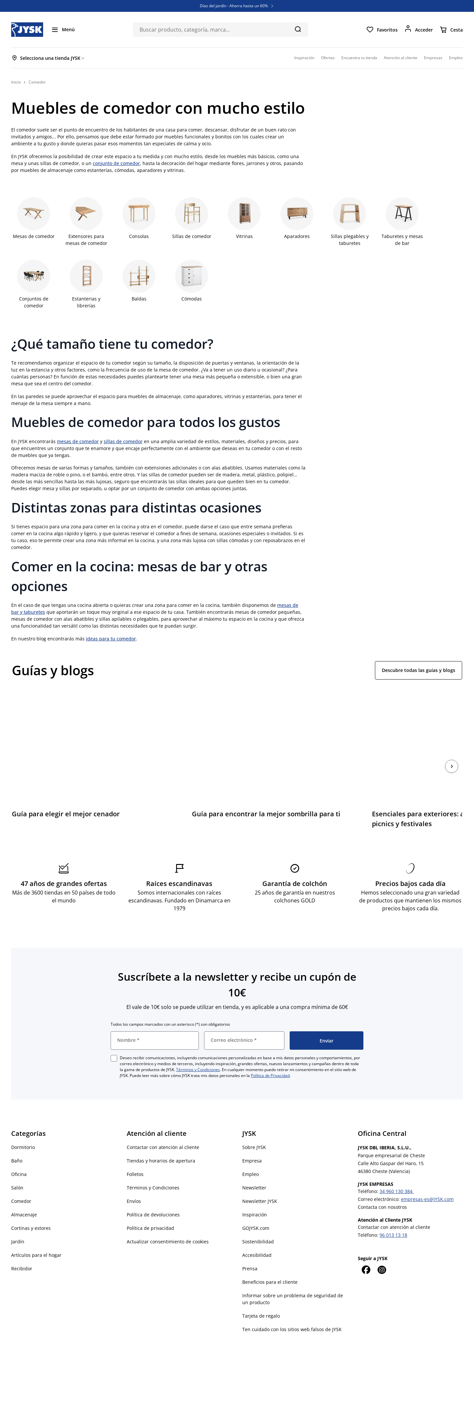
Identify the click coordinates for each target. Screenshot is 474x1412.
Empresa (252, 1142)
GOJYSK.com (255, 1209)
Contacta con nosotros (382, 1188)
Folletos (135, 1155)
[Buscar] (298, 29)
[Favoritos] (382, 30)
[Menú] (63, 30)
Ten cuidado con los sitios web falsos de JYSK (292, 1310)
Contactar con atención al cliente (163, 1128)
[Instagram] (381, 1251)
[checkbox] (114, 1039)
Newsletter (254, 1169)
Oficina (19, 1155)
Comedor (21, 1182)
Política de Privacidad (270, 1057)
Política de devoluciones (153, 1196)
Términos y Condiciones (198, 1051)
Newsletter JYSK (259, 1182)
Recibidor (21, 1250)
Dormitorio (23, 1128)
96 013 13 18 (393, 1216)
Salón (17, 1169)
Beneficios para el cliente (270, 1263)
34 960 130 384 (397, 1172)
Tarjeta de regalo (261, 1297)
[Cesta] (451, 30)
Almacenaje (24, 1196)
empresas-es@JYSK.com (427, 1180)
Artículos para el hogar (36, 1236)
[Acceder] (418, 29)
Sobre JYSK (254, 1128)
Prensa (249, 1250)
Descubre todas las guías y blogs (418, 670)
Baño (16, 1142)
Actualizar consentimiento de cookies (168, 1223)
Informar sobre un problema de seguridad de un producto (292, 1280)
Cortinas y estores (31, 1209)
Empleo (250, 1155)
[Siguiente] (451, 756)
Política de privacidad (150, 1209)
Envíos (134, 1182)
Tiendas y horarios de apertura (161, 1142)
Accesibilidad (257, 1236)
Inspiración (254, 1196)
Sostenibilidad (258, 1223)
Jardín (17, 1223)
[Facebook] (366, 1251)
